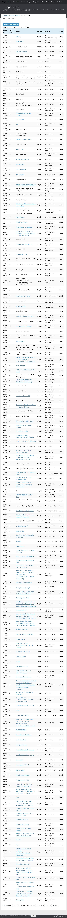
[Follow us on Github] (57, 916)
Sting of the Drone (23, 651)
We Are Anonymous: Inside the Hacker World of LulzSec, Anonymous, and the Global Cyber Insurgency (26, 685)
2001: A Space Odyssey (24, 634)
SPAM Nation (21, 306)
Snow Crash (20, 770)
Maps (53, 2)
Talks (42, 2)
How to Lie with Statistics (26, 441)
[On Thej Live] (65, 916)
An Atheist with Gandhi (25, 421)
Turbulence (20, 217)
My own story (21, 169)
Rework (18, 840)
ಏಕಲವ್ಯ (18, 36)
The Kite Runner (22, 819)
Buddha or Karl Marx (24, 139)
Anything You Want (23, 864)
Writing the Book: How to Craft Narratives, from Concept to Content (25, 360)
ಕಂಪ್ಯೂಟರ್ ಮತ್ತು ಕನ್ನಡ (23, 588)
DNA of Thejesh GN (15, 15)
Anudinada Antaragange (25, 755)
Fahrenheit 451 (21, 610)
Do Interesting (21, 52)
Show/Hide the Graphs (11, 24)
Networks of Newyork (24, 326)
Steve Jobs (20, 900)
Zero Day (19, 760)
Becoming (19, 149)
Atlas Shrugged (21, 730)
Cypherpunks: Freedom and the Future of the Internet (25, 699)
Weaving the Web (22, 598)
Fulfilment (20, 41)
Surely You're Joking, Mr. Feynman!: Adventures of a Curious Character (25, 791)
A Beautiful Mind (22, 765)
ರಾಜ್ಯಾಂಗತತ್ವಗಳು (21, 366)
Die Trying (20, 119)
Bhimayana (20, 164)
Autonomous (20, 175)
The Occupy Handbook (24, 227)
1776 (17, 710)
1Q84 (18, 662)
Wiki (47, 2)
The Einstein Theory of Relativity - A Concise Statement (24, 485)
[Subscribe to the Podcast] (55, 916)
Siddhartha (20, 531)
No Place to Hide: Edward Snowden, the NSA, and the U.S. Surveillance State (26, 616)
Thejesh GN (6, 15)
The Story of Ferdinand (25, 511)
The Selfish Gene (22, 824)
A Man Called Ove (22, 159)
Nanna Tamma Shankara (25, 750)
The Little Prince (22, 780)
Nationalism (20, 341)
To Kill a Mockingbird (24, 583)
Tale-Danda (20, 546)
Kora (17, 124)
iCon (17, 845)
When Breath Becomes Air (26, 185)
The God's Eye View (23, 296)
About (23, 2)
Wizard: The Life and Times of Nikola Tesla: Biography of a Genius (24, 803)
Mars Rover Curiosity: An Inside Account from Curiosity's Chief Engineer (25, 623)
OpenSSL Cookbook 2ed (25, 316)
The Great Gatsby (22, 715)
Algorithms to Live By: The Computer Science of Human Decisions (25, 233)
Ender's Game (21, 656)
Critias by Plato (22, 431)
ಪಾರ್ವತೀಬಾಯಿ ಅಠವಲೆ (23, 396)
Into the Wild (21, 740)
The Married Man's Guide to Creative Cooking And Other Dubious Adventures (26, 604)
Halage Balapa (21, 745)
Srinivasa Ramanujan (23, 677)
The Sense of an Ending (25, 705)
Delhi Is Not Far (22, 667)
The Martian (20, 639)
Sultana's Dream (22, 629)
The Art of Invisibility (24, 244)
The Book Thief (22, 254)
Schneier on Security (23, 735)
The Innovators (21, 222)
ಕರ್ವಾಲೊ (18, 541)
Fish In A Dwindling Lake (25, 556)
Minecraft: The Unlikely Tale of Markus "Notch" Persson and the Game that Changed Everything (25, 574)
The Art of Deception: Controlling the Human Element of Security (24, 894)
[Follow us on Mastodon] (60, 916)
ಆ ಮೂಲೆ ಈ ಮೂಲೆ (22, 526)
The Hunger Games (23, 775)
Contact (59, 2)
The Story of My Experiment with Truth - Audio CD (24, 645)
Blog (28, 2)
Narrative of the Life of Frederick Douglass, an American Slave (25, 457)
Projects (36, 2)
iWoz (17, 797)
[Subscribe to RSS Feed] (63, 916)
